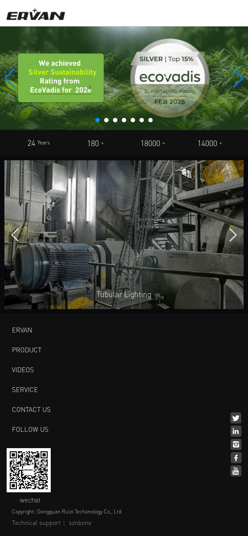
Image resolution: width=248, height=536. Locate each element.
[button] (97, 120)
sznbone (80, 522)
